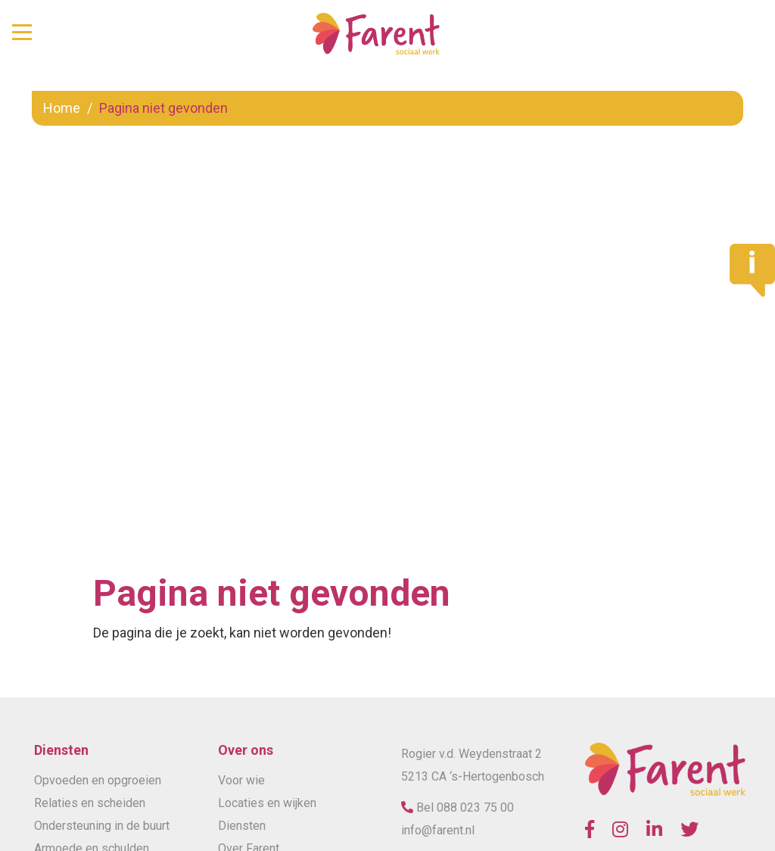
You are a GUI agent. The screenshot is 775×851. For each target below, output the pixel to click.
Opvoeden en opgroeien (97, 780)
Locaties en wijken (267, 803)
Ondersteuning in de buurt (102, 825)
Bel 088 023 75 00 (463, 807)
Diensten (242, 825)
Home (61, 108)
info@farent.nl (438, 830)
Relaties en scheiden (89, 803)
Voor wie (241, 780)
